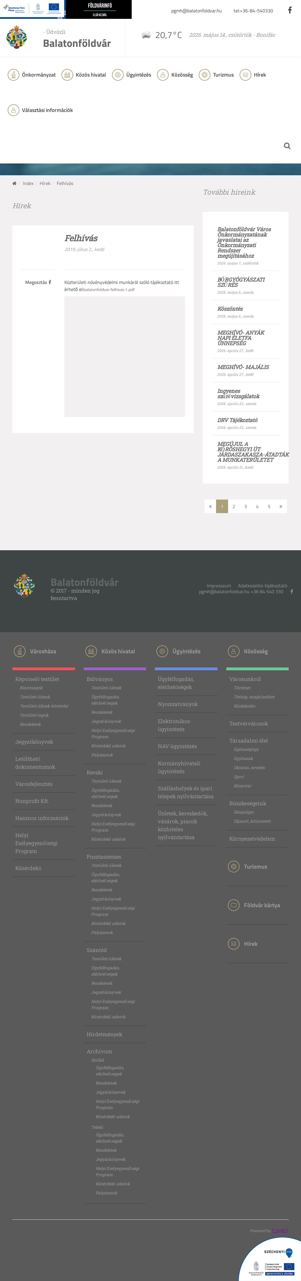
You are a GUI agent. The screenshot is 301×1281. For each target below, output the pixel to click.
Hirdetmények (104, 1034)
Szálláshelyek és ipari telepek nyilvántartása (186, 792)
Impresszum (219, 586)
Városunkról (245, 678)
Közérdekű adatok (108, 745)
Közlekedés (244, 706)
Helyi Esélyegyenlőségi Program (36, 843)
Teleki (97, 1127)
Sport (239, 776)
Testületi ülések (35, 697)
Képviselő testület (37, 678)
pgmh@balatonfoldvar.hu (196, 10)
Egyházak (243, 758)
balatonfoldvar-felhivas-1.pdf (109, 289)
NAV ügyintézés (177, 746)
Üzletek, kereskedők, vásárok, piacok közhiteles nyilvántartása (183, 825)
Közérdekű (28, 868)
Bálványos (100, 678)
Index (28, 183)
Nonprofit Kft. (32, 800)
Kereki (95, 772)
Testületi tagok (34, 715)
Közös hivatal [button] (90, 75)
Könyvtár (242, 786)
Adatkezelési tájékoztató (262, 586)
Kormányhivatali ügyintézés (179, 767)
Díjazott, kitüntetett (252, 821)
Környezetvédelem (252, 838)
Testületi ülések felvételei (44, 706)
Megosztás (38, 282)
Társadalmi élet (248, 740)
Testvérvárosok (248, 723)
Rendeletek (30, 724)
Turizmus (223, 75)
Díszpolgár (244, 812)
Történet (242, 687)
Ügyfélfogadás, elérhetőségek (105, 700)
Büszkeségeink (247, 803)
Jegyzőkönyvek (34, 741)
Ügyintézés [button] (138, 75)
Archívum (99, 1051)
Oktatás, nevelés (249, 767)
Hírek (259, 75)
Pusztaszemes (104, 856)
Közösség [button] (181, 75)
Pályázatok (102, 755)
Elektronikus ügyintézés (174, 725)
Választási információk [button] (47, 110)
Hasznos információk (42, 818)
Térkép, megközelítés (254, 697)
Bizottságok (31, 687)
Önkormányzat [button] (38, 75)
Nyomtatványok (178, 704)
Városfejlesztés (34, 783)
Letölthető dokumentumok (35, 762)
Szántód (97, 949)
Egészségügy (246, 749)
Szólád (97, 1060)
